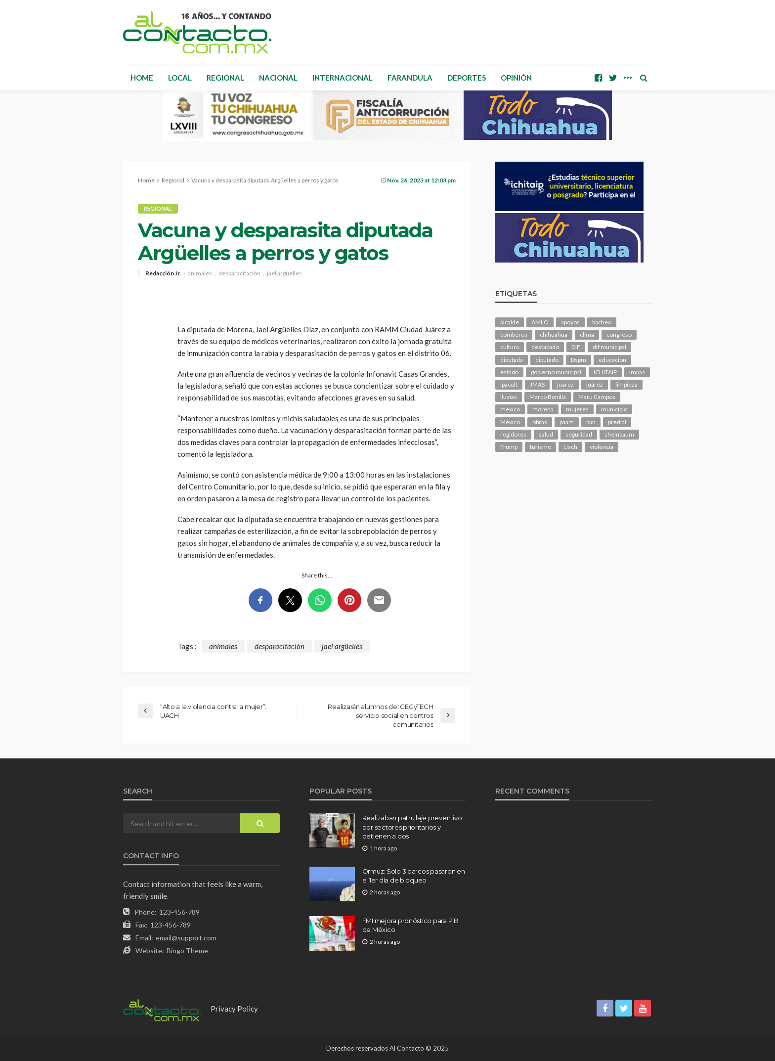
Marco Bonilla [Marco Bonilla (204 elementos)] (547, 396)
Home (141, 77)
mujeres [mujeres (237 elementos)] (577, 409)
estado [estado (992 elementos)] (509, 372)
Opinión (516, 77)
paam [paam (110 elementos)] (567, 422)
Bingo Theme (187, 950)
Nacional (278, 77)
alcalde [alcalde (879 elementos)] (509, 322)
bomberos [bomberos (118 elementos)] (513, 334)
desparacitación (239, 273)
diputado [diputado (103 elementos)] (547, 359)
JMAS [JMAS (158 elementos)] (537, 384)
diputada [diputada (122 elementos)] (511, 359)
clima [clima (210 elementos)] (587, 334)
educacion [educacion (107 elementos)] (612, 359)
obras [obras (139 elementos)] (539, 422)
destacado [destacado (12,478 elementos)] (545, 347)
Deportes (466, 77)
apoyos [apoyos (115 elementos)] (570, 322)
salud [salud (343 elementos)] (546, 434)
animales (200, 273)
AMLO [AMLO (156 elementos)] (540, 322)
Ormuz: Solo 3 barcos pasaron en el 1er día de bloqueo (413, 875)
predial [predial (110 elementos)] (617, 422)
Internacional (342, 77)
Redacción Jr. (163, 273)
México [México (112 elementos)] (510, 422)
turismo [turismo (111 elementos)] (540, 446)
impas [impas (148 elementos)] (637, 372)
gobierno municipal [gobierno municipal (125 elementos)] (556, 372)
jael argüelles (284, 273)
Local (180, 77)
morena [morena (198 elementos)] (543, 409)
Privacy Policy (234, 1008)
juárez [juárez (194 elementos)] (594, 384)
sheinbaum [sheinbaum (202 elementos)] (619, 434)
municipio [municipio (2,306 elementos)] (614, 409)
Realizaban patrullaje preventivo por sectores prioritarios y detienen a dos (412, 827)
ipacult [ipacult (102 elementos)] (508, 384)
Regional (225, 77)
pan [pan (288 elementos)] (591, 422)
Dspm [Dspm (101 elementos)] (578, 359)
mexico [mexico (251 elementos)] (510, 409)
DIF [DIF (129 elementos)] (575, 347)
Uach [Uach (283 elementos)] (570, 446)
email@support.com (186, 937)
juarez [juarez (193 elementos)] (565, 384)
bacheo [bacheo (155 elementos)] (601, 322)
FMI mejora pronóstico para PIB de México (410, 925)
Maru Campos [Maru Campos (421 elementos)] (596, 396)
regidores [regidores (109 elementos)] (513, 434)
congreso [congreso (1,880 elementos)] (619, 334)
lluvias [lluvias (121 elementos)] (508, 396)
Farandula (410, 77)
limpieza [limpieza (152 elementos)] (626, 384)
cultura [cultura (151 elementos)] (509, 347)
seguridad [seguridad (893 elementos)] (578, 434)
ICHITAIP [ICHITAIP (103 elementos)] (605, 372)
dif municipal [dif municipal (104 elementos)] (609, 347)
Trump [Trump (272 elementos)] (508, 446)
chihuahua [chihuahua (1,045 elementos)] (553, 334)
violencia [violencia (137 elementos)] (601, 446)
